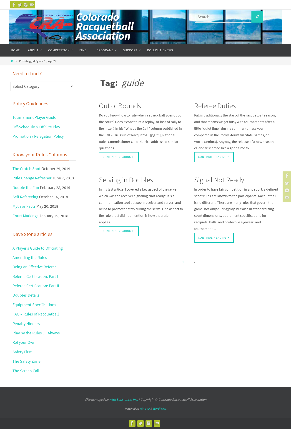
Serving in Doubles (126, 179)
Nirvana (145, 409)
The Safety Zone (26, 361)
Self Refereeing (25, 196)
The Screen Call (26, 370)
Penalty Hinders (26, 323)
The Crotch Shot (26, 168)
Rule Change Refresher (32, 178)
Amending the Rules (30, 257)
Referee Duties (215, 105)
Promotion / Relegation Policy (38, 136)
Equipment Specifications (34, 304)
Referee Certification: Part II (36, 285)
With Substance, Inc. (123, 399)
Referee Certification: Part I (35, 276)
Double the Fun (26, 187)
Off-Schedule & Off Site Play (36, 126)
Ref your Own (24, 342)
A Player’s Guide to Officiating (38, 248)
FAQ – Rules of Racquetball (36, 314)
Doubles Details (26, 295)
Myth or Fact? (24, 206)
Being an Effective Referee (35, 266)
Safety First (22, 351)
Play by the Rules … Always (36, 333)
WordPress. (159, 409)
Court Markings (25, 215)
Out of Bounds (120, 105)
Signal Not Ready (219, 179)
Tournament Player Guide (34, 117)
